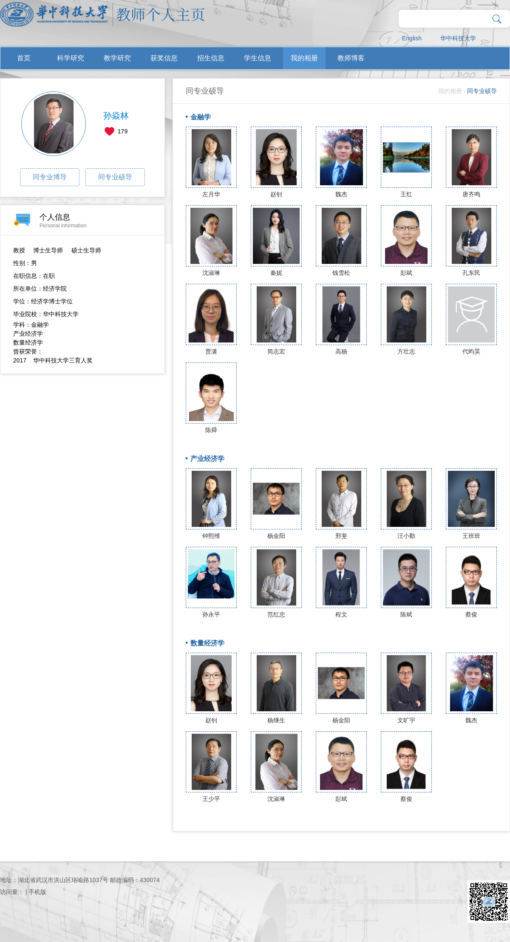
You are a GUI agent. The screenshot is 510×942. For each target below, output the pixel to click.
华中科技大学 (458, 38)
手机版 (37, 891)
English (412, 38)
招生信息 (210, 58)
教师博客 (351, 58)
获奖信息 (164, 58)
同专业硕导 (115, 177)
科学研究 (70, 58)
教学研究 (117, 58)
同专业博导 (50, 177)
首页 (24, 58)
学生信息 (257, 58)
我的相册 (304, 58)
